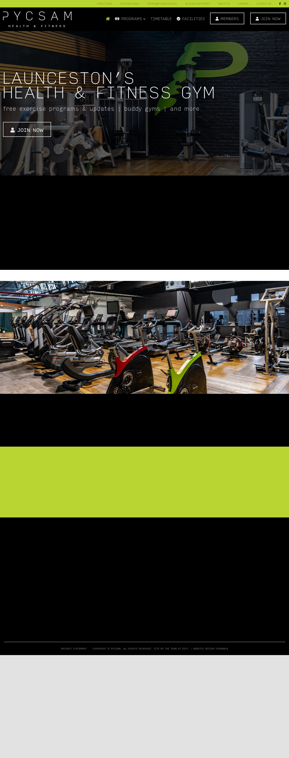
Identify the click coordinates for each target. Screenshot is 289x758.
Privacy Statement (74, 648)
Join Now (27, 130)
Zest (185, 648)
